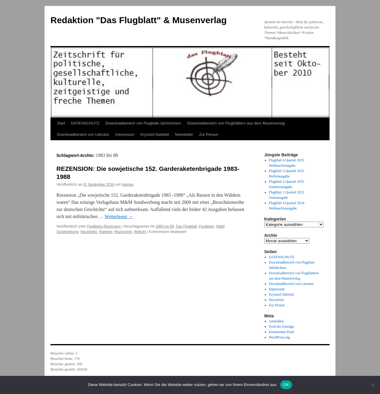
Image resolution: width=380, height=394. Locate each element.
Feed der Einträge (281, 326)
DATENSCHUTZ (85, 123)
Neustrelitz (88, 232)
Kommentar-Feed (281, 332)
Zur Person (208, 134)
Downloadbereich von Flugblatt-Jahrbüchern (143, 123)
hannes (128, 184)
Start (61, 123)
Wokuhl (140, 232)
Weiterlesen (118, 216)
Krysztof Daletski (154, 134)
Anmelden (276, 321)
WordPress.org (279, 337)
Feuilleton (206, 226)
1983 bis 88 (165, 226)
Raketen (106, 232)
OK (286, 384)
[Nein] (373, 385)
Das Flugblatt (186, 226)
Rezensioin (123, 232)
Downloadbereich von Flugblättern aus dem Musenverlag (236, 123)
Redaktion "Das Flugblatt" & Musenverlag (138, 20)
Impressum (124, 134)
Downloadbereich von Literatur (83, 134)
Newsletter (184, 134)
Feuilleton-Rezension (104, 226)
